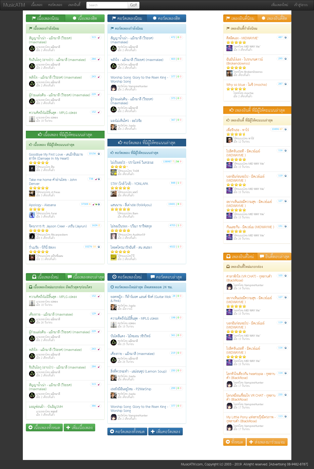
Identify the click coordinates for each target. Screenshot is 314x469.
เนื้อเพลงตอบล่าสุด (86, 277)
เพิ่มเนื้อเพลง (79, 427)
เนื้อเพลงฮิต (85, 18)
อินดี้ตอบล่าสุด (274, 256)
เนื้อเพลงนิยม (45, 18)
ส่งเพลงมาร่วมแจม (267, 442)
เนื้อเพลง (36, 5)
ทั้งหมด (234, 442)
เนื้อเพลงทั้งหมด (44, 427)
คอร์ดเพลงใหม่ (127, 277)
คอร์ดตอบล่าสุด (166, 277)
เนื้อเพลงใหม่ (45, 277)
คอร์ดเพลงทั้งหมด (127, 431)
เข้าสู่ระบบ (301, 5)
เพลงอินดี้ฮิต (274, 18)
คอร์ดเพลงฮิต (166, 18)
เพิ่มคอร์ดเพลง (165, 431)
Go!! (133, 5)
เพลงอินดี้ (74, 5)
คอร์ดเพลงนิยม (127, 18)
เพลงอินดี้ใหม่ (240, 256)
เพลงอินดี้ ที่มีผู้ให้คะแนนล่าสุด (257, 110)
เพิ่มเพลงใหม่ (279, 5)
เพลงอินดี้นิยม (240, 18)
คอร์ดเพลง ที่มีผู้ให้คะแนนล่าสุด (146, 142)
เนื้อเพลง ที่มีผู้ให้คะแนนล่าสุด (65, 134)
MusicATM (14, 5)
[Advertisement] (106, 447)
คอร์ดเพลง (55, 5)
